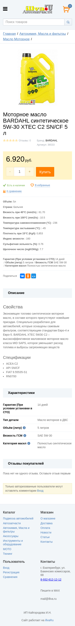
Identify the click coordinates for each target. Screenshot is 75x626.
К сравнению (14, 191)
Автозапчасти (12, 523)
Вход (40, 490)
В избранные (42, 185)
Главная (9, 34)
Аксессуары (10, 536)
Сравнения (10, 577)
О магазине (48, 518)
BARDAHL (52, 140)
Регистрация (11, 572)
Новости (46, 532)
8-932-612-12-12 (51, 579)
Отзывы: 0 (25, 140)
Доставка (47, 523)
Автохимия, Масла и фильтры (42, 34)
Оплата (45, 527)
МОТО (7, 549)
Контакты (47, 541)
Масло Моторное (16, 39)
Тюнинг (7, 553)
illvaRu (49, 620)
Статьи (45, 537)
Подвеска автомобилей (18, 518)
